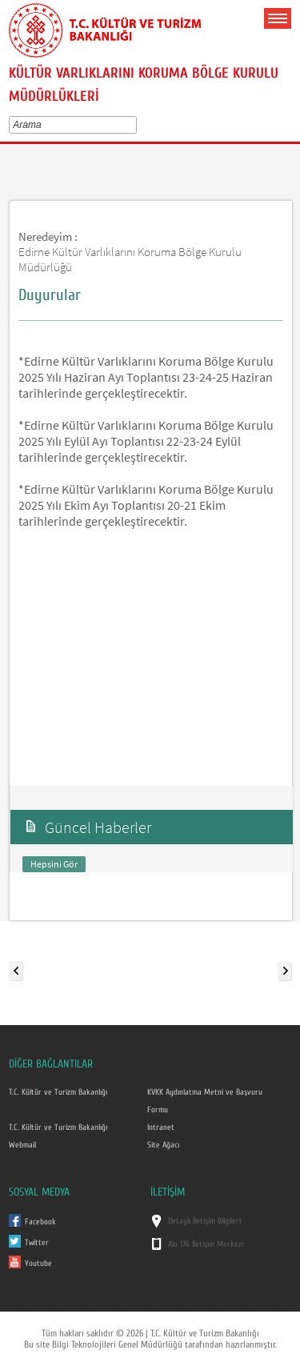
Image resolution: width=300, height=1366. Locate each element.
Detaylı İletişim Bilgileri (204, 1221)
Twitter (37, 1243)
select (135, 125)
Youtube (38, 1263)
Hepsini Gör (54, 864)
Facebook (40, 1222)
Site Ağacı (163, 1145)
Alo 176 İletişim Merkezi (205, 1244)
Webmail (22, 1145)
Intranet (160, 1127)
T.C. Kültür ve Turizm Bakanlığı (58, 1092)
